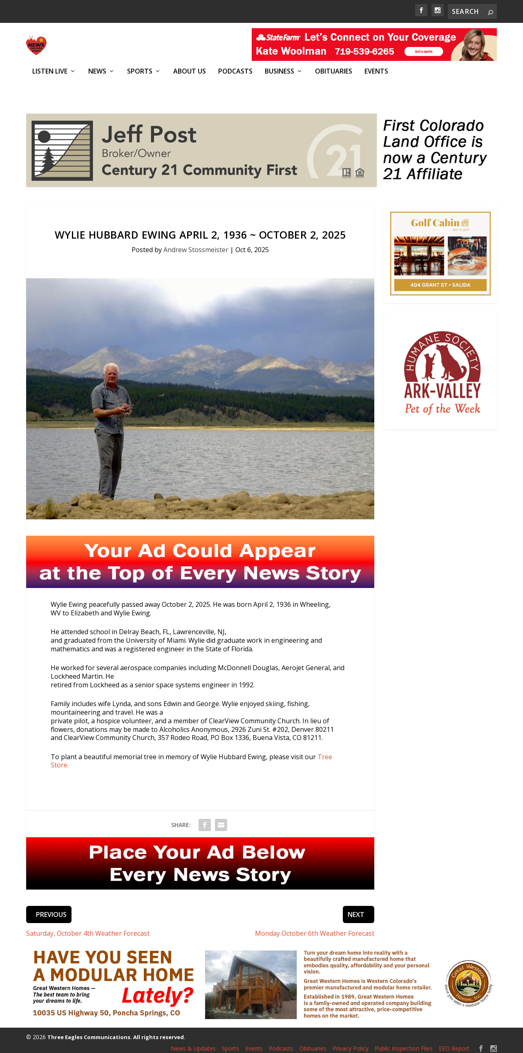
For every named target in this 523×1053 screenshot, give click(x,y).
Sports (139, 71)
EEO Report (454, 1044)
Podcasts (235, 71)
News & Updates (193, 1044)
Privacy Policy (351, 1044)
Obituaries (333, 71)
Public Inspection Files (404, 1044)
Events (376, 71)
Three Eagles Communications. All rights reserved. (116, 1032)
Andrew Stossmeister (195, 245)
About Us (189, 71)
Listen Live (49, 71)
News (97, 71)
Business (279, 71)
